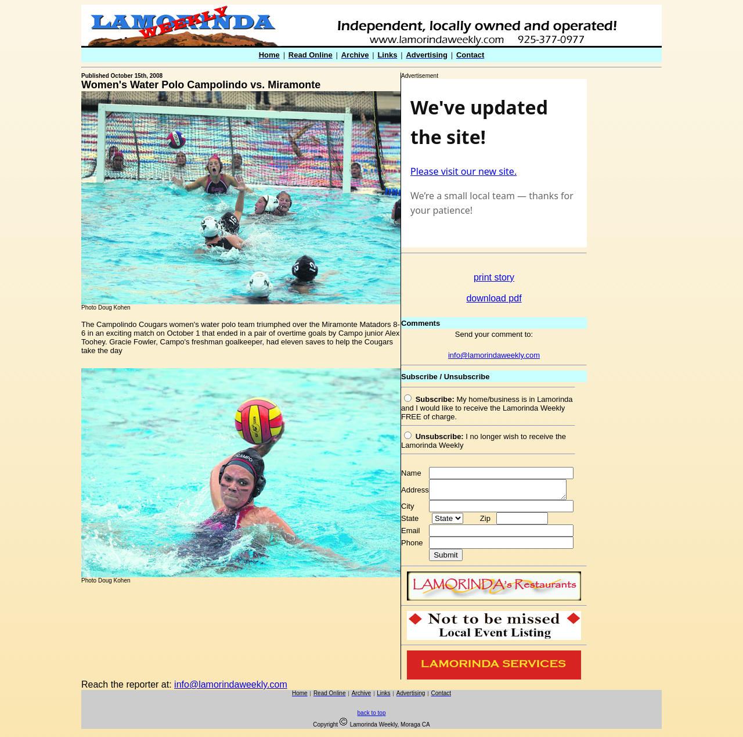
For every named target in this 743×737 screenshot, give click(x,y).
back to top (372, 716)
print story (494, 277)
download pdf (493, 298)
